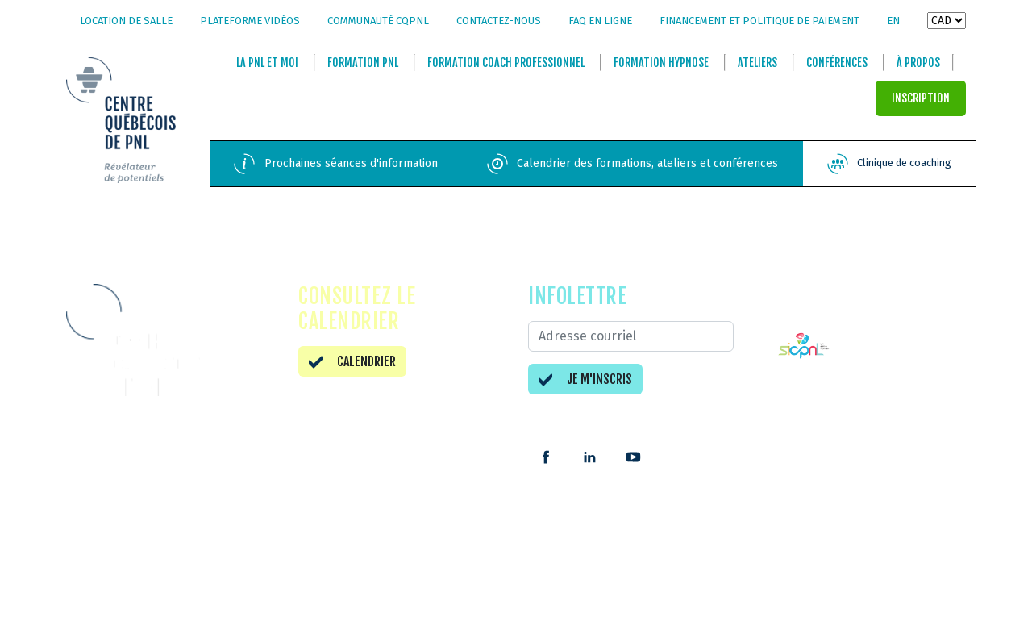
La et (267, 63)
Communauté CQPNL (378, 21)
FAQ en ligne (600, 21)
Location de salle (126, 21)
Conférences (837, 63)
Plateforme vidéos (250, 21)
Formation (362, 63)
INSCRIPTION (921, 99)
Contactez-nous (498, 21)
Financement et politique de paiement (759, 21)
